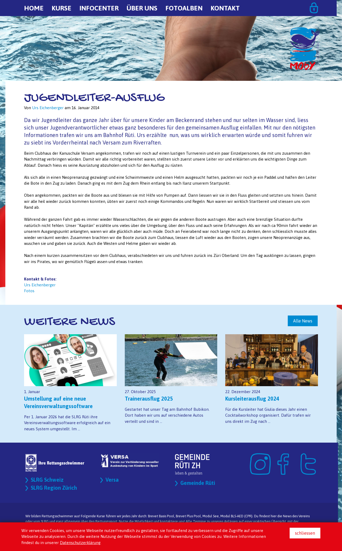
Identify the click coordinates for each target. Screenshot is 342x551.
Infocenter (99, 8)
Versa (112, 480)
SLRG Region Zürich (54, 488)
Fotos (29, 290)
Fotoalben (184, 8)
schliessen (305, 533)
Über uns (142, 8)
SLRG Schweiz (47, 480)
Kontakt (225, 8)
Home (34, 8)
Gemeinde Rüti (197, 483)
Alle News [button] (302, 320)
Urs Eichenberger (40, 285)
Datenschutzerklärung (80, 542)
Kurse (61, 8)
